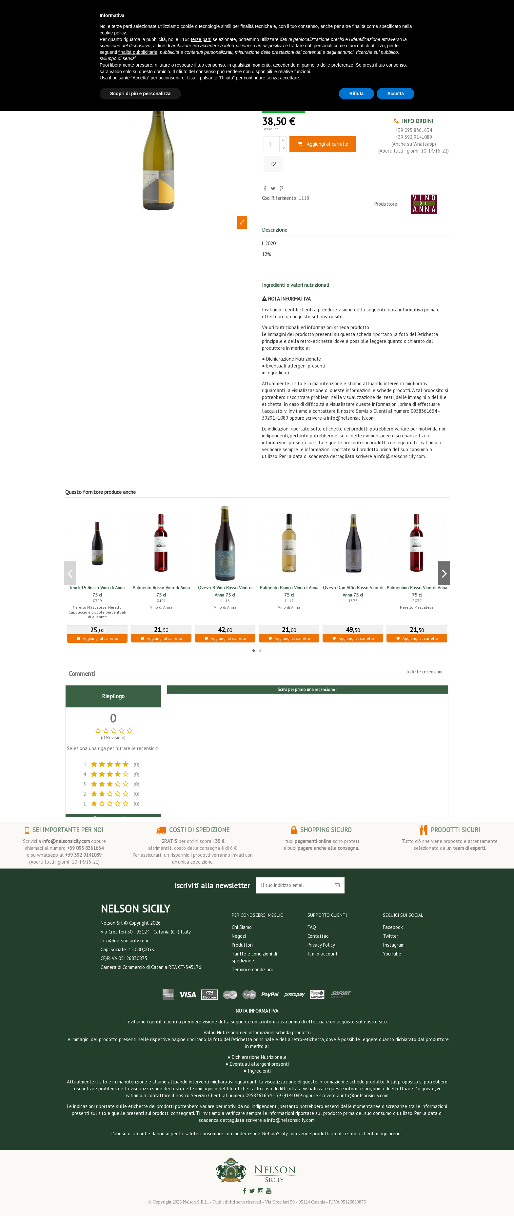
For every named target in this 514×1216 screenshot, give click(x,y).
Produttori (242, 945)
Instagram (394, 945)
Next (444, 573)
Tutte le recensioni (423, 672)
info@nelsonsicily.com (66, 841)
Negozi (239, 936)
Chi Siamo (242, 927)
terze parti (201, 39)
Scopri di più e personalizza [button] (140, 93)
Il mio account (322, 954)
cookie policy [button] (113, 32)
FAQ (311, 927)
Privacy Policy (321, 945)
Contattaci (318, 936)
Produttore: (386, 204)
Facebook (393, 927)
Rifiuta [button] (356, 93)
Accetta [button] (395, 93)
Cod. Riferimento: (279, 198)
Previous (70, 573)
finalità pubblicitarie (137, 52)
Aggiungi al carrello (322, 144)
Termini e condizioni (252, 969)
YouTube (392, 954)
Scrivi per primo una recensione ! (307, 689)
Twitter (390, 936)
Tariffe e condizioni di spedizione (254, 957)
